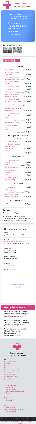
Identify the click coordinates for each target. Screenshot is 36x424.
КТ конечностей (8, 400)
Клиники (18, 14)
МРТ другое (7, 378)
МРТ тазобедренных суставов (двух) (11, 179)
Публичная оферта (9, 411)
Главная (10, 14)
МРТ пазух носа (10, 92)
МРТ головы (7, 364)
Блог (5, 405)
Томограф (7, 248)
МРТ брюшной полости (12, 141)
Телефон (7, 263)
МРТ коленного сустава (12, 165)
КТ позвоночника (9, 387)
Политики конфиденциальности (23, 421)
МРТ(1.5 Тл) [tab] (9, 60)
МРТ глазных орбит (11, 89)
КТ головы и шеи (9, 390)
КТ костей (6, 396)
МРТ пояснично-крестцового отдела (11, 119)
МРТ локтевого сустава (12, 167)
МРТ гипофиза (9, 69)
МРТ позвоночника (9, 361)
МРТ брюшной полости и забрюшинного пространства (13, 146)
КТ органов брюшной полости (13, 392)
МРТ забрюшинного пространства (11, 152)
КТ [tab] (17, 60)
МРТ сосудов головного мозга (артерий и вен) (12, 195)
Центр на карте (9, 270)
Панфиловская (9, 243)
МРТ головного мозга (12, 86)
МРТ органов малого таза (12, 366)
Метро (6, 239)
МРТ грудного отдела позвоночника (12, 114)
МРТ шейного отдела (12, 122)
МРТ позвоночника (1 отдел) (12, 126)
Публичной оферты (16, 423)
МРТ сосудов (7, 372)
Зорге (23, 243)
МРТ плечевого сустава (12, 175)
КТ (4, 383)
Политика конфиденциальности (14, 409)
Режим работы (9, 256)
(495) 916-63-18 (9, 265)
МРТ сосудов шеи (10, 187)
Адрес (6, 233)
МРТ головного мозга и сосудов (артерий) (12, 95)
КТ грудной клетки (9, 385)
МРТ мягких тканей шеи (13, 204)
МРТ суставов (7, 368)
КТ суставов (7, 398)
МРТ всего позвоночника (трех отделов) (13, 110)
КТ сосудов (7, 394)
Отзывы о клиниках (10, 407)
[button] (7, 50)
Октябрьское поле (12, 241)
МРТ (4, 359)
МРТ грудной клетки (10, 376)
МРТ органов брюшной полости (14, 370)
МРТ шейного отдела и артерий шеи (12, 131)
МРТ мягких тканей (9, 374)
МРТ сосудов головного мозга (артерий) (12, 191)
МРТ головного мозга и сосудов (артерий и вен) (13, 100)
